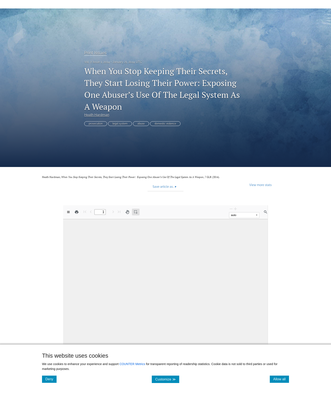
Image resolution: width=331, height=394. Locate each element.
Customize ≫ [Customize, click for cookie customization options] (167, 379)
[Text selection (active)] (136, 212)
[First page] (84, 211)
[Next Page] (113, 211)
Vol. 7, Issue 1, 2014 (97, 62)
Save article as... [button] (164, 186)
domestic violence (165, 123)
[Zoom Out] (231, 208)
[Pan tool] (127, 212)
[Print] (76, 212)
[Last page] (119, 211)
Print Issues (95, 52)
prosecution (96, 123)
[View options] (68, 212)
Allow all (281, 379)
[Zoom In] (235, 208)
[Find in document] (265, 212)
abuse (141, 123)
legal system (120, 123)
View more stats (260, 185)
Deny (51, 379)
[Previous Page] (90, 211)
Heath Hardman (96, 115)
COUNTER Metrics (132, 364)
